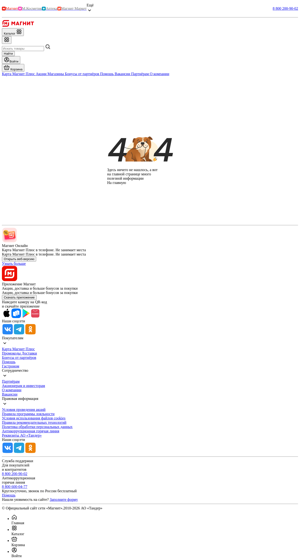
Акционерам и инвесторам (23, 386)
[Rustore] (16, 317)
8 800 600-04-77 (14, 487)
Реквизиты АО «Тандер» (22, 435)
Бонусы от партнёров (19, 358)
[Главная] (18, 26)
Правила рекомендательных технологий (34, 422)
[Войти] (11, 60)
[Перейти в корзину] (13, 68)
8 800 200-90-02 (285, 8)
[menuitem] (154, 519)
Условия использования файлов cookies (33, 418)
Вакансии (9, 394)
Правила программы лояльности (28, 414)
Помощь (8, 362)
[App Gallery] (35, 317)
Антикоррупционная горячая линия (30, 431)
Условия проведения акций (23, 410)
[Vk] (7, 334)
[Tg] (19, 334)
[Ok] (30, 334)
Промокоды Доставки (19, 353)
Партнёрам (11, 381)
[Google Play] (25, 317)
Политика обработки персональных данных (37, 427)
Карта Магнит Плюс (18, 349)
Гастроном (10, 366)
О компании (11, 390)
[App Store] (6, 317)
